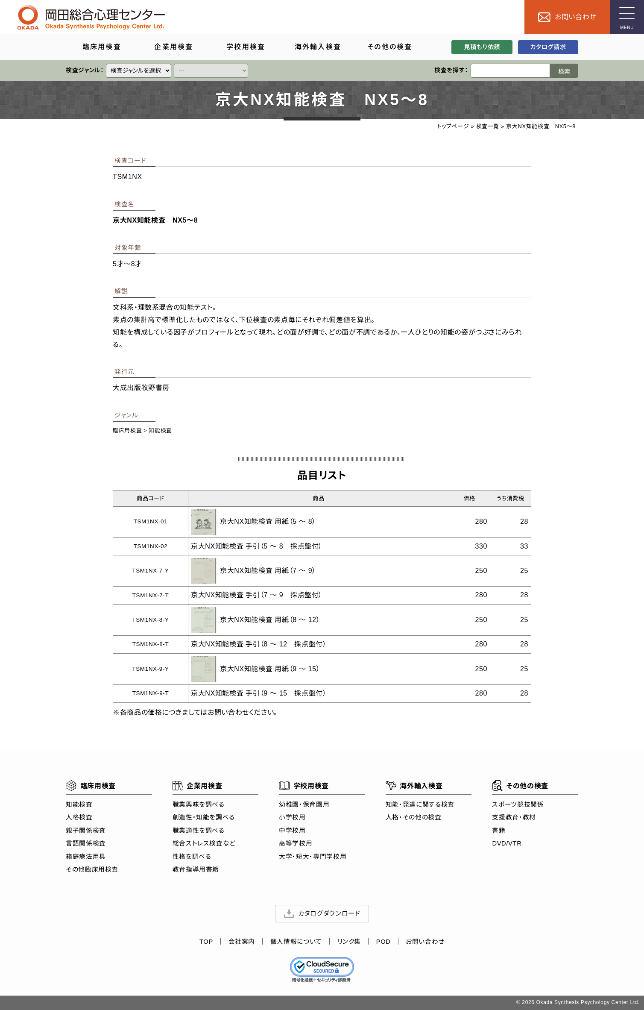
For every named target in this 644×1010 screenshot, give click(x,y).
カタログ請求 (548, 47)
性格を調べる (192, 856)
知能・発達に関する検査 (420, 804)
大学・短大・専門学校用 (312, 856)
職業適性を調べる (199, 830)
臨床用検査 (127, 430)
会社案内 (241, 941)
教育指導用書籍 (196, 869)
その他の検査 (520, 785)
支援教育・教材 (514, 817)
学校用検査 (304, 785)
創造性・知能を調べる (204, 817)
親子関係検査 (86, 830)
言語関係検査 (86, 843)
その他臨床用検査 (92, 869)
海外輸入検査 (414, 785)
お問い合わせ (425, 941)
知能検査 (160, 430)
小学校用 (292, 817)
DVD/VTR (506, 843)
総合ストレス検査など (204, 843)
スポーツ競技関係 (518, 804)
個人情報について (296, 941)
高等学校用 (295, 843)
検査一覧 (488, 126)
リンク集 (349, 941)
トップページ (453, 126)
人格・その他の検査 (414, 817)
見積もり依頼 (482, 47)
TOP (206, 941)
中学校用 (292, 830)
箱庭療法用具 (86, 856)
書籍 (498, 830)
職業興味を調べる (199, 804)
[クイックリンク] (138, 71)
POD (383, 941)
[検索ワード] (510, 71)
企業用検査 (197, 785)
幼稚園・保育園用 (304, 804)
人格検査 (79, 817)
